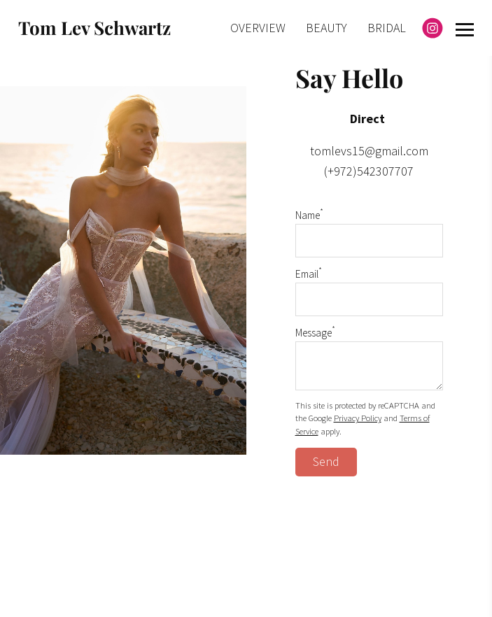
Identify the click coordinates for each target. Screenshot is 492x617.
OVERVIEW (258, 28)
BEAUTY (326, 28)
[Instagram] (432, 27)
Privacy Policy (357, 418)
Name (309, 215)
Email (308, 274)
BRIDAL (386, 28)
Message (315, 332)
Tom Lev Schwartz (94, 27)
